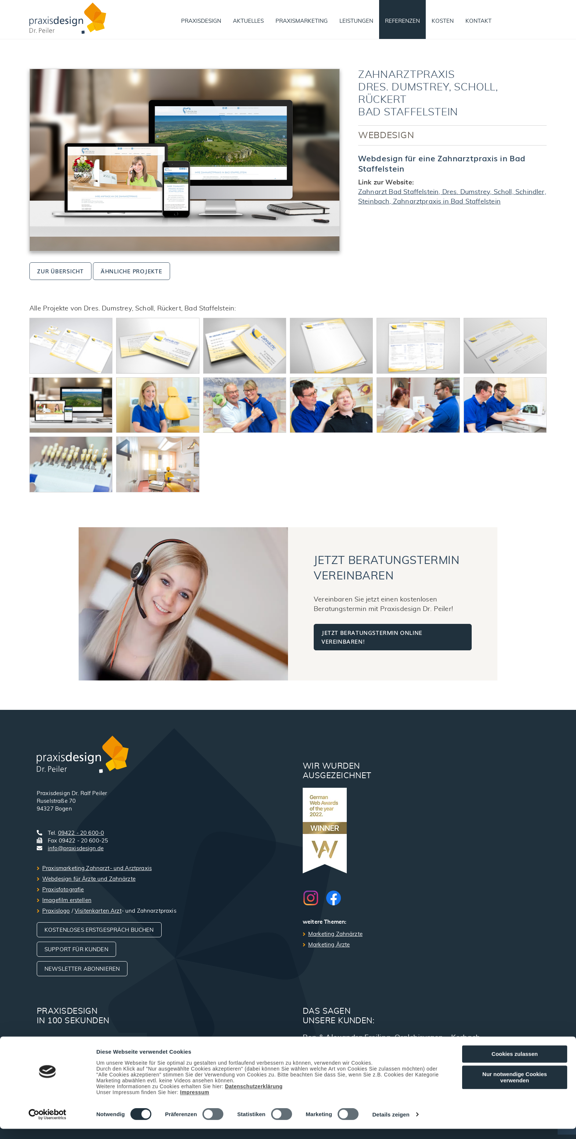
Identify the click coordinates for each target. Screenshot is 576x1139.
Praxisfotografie (63, 889)
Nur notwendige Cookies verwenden (514, 1087)
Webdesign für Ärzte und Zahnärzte (89, 879)
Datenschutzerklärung (253, 1096)
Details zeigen (390, 1125)
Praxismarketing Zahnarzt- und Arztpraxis (97, 868)
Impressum (194, 1102)
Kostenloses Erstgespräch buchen (99, 930)
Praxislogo (56, 911)
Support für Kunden (76, 949)
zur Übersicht (60, 271)
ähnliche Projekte (131, 271)
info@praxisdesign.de (76, 848)
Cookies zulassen (515, 1064)
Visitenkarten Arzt (98, 911)
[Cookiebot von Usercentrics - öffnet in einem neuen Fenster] (47, 1124)
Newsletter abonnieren (82, 969)
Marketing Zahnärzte (335, 934)
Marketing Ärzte (329, 945)
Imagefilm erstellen (66, 900)
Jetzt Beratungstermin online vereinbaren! (371, 636)
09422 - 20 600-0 (81, 833)
